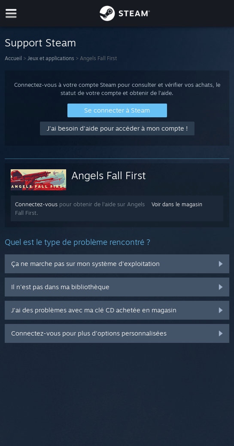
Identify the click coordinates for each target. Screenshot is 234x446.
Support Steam (40, 42)
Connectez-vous (36, 204)
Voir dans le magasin (177, 204)
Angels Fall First (108, 175)
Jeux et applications (50, 58)
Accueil (13, 58)
